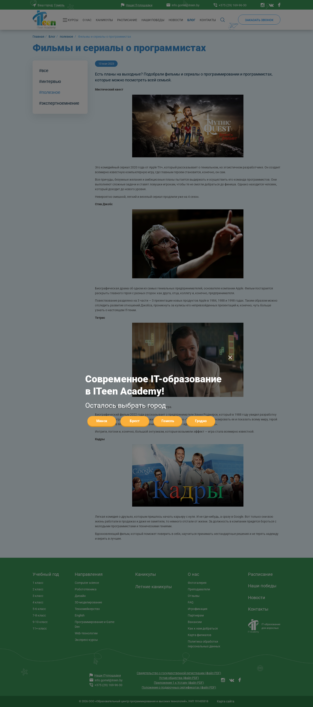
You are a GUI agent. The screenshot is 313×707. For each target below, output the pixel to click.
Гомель (167, 330)
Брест (135, 330)
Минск (101, 330)
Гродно (201, 330)
